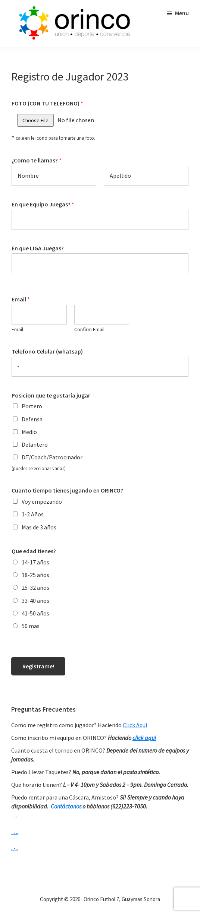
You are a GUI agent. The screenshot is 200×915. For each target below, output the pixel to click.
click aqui (144, 737)
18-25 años (35, 575)
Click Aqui (135, 725)
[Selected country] (17, 366)
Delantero (35, 444)
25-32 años (35, 587)
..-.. (14, 848)
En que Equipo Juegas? (43, 204)
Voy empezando (42, 501)
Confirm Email (89, 329)
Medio (29, 432)
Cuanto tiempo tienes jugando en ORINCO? (67, 490)
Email (21, 299)
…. (14, 831)
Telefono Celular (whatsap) (47, 351)
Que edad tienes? (34, 551)
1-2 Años (33, 514)
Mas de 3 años (39, 527)
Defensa (32, 419)
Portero (32, 406)
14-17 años (35, 562)
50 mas (31, 626)
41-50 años (35, 613)
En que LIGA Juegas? (38, 248)
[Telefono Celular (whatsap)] (100, 367)
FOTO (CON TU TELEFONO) (47, 103)
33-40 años (35, 600)
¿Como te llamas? (37, 160)
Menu (182, 13)
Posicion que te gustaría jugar (51, 395)
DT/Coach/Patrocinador (52, 457)
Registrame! (38, 666)
